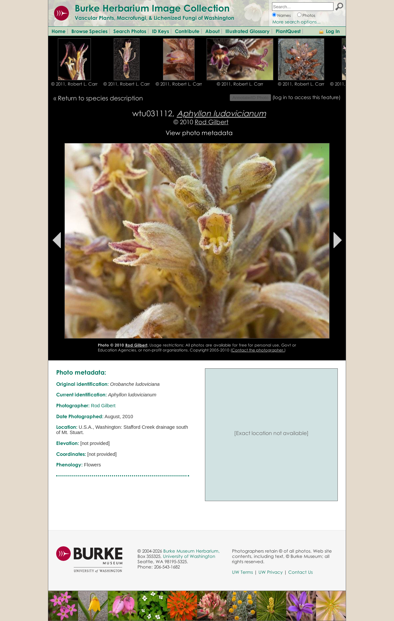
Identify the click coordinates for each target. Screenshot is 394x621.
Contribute (187, 31)
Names (284, 15)
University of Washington (189, 556)
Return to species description (100, 98)
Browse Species (89, 31)
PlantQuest (288, 31)
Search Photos (129, 31)
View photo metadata (199, 132)
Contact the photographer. (258, 349)
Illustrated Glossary (247, 31)
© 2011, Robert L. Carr (74, 84)
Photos (308, 15)
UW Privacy (270, 572)
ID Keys (160, 31)
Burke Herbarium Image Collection (152, 8)
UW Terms (242, 572)
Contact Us (300, 572)
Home (58, 31)
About (212, 31)
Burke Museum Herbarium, (191, 551)
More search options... (296, 21)
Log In (333, 31)
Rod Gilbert (211, 122)
